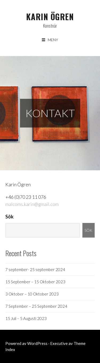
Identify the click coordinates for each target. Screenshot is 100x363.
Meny (53, 39)
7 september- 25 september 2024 (35, 269)
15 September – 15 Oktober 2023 (35, 281)
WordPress (37, 343)
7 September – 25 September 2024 (36, 306)
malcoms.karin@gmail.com (32, 204)
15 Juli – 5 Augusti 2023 (26, 318)
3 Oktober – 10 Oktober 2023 (32, 294)
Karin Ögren (50, 17)
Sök (9, 217)
